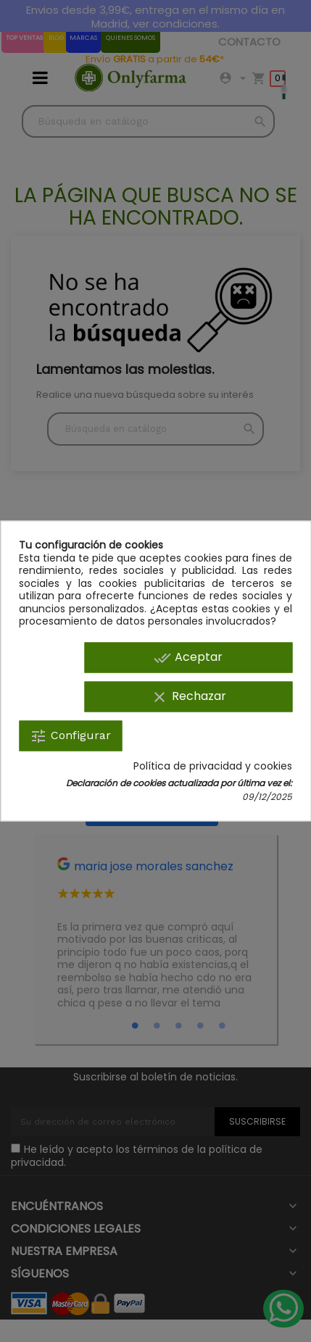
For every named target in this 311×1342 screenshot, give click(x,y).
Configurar (70, 735)
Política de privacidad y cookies (212, 765)
